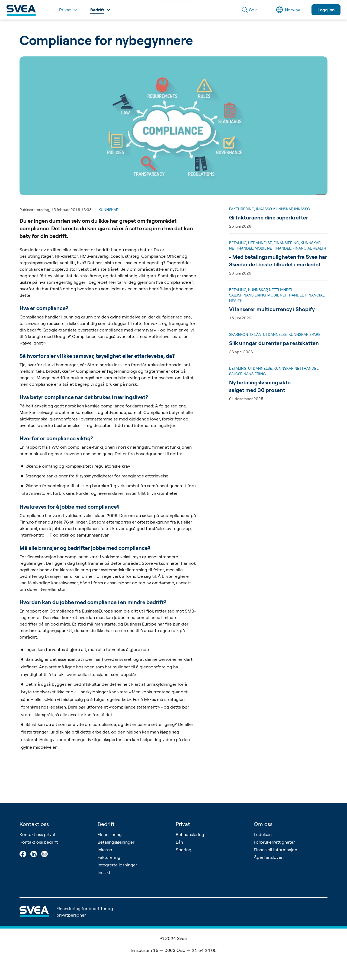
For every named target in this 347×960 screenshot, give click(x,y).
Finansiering (110, 834)
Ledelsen (263, 834)
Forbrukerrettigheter (274, 842)
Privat (183, 824)
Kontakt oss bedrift (39, 842)
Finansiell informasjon (275, 849)
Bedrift (106, 824)
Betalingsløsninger (116, 842)
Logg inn (326, 9)
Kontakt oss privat (38, 834)
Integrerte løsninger (117, 864)
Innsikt (104, 872)
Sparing (183, 849)
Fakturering (109, 857)
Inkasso (105, 849)
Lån (179, 842)
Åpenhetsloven (269, 857)
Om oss (263, 824)
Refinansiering (190, 834)
